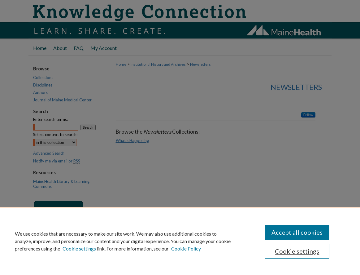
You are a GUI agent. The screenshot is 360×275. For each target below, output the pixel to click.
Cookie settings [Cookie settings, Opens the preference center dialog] (297, 251)
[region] (180, 241)
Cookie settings (79, 248)
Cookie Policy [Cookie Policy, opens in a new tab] (186, 248)
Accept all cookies (297, 232)
